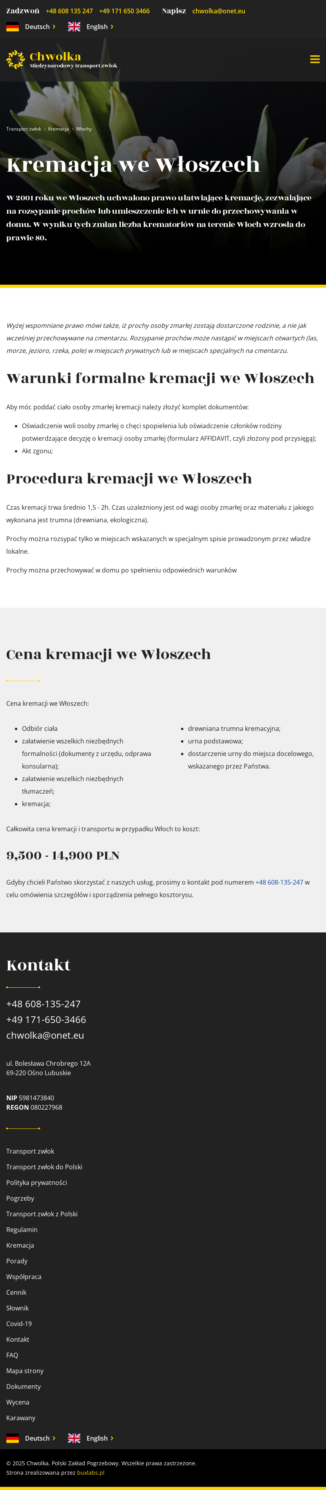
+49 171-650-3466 (46, 1019)
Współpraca (24, 1276)
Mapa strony (24, 1370)
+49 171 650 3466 (124, 11)
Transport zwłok (23, 128)
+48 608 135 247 (69, 11)
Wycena (17, 1402)
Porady (16, 1261)
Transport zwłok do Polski (44, 1167)
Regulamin (22, 1229)
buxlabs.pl (91, 1472)
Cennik (16, 1292)
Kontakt (17, 1339)
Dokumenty (23, 1386)
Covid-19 (19, 1323)
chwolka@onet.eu (218, 11)
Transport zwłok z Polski (42, 1214)
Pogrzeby (20, 1198)
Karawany (20, 1418)
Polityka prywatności (36, 1182)
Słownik (17, 1308)
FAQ (12, 1355)
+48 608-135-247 (279, 882)
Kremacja (58, 128)
